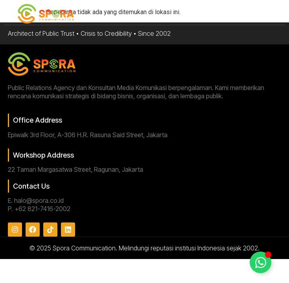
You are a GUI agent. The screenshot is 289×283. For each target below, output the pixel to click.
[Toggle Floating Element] (260, 262)
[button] (268, 14)
